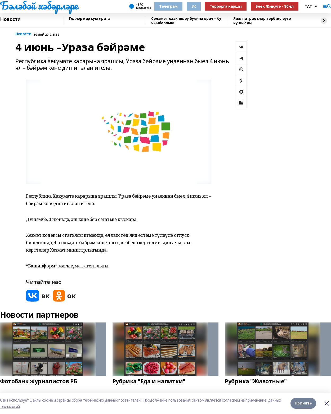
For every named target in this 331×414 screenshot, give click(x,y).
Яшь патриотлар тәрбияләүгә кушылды (262, 20)
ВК (193, 6)
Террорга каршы (226, 6)
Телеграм (168, 6)
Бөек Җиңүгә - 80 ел (275, 6)
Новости (10, 19)
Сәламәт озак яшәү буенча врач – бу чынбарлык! (186, 20)
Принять (303, 403)
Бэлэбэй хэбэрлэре (39, 5)
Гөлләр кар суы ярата (89, 18)
